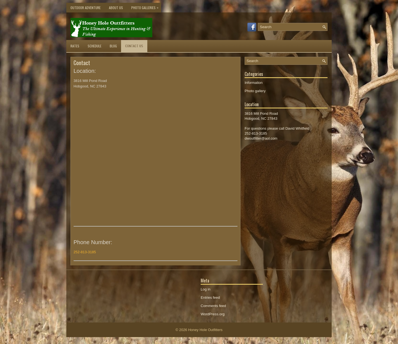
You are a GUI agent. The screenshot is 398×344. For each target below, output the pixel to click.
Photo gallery (255, 91)
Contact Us (134, 46)
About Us (116, 7)
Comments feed (213, 306)
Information (254, 83)
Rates (74, 46)
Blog (113, 46)
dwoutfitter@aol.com (261, 138)
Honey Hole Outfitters (205, 330)
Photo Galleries (146, 6)
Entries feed (210, 297)
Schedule (94, 46)
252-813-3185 (85, 252)
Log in (205, 289)
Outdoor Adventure (85, 7)
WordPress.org (212, 314)
